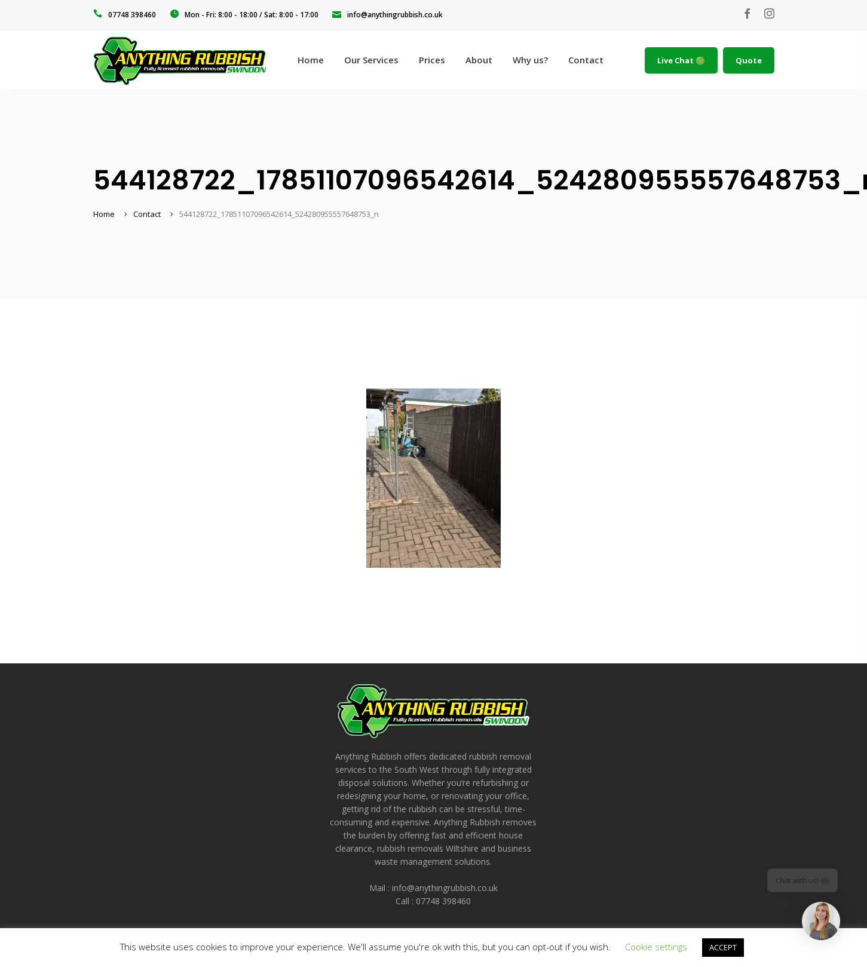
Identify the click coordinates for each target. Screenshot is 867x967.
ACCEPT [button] (723, 947)
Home (104, 214)
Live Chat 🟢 (681, 60)
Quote (749, 60)
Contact (147, 214)
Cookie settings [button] (656, 947)
